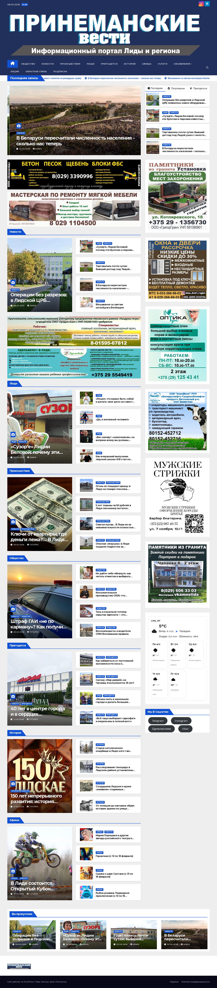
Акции (15, 71)
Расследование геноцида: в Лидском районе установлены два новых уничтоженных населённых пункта (114, 772)
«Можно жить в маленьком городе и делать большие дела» (112, 702)
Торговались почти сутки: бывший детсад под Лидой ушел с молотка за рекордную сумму (67, 140)
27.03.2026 (19, 807)
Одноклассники (161, 728)
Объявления (182, 64)
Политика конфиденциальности (195, 982)
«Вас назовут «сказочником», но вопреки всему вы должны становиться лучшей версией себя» (115, 442)
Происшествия (70, 64)
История (130, 64)
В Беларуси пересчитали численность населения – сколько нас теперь (183, 151)
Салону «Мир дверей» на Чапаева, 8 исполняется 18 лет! (115, 681)
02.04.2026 (21, 149)
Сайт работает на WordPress (20, 982)
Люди (90, 64)
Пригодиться (198, 88)
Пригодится (109, 64)
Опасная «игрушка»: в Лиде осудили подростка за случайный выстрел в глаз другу (112, 548)
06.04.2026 (19, 306)
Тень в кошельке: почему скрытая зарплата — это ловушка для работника (111, 614)
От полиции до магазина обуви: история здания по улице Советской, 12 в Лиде (115, 808)
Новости (48, 64)
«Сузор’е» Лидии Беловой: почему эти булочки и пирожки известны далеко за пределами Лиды (183, 119)
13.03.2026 (19, 719)
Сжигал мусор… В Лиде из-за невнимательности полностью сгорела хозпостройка (114, 527)
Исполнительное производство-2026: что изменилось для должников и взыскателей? (114, 597)
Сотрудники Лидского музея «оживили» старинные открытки (113, 789)
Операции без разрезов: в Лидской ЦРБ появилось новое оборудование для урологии (184, 103)
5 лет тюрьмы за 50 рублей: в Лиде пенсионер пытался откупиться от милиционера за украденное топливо (115, 510)
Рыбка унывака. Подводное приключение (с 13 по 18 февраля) (112, 896)
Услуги (162, 64)
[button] (207, 67)
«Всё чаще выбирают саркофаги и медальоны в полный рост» (115, 720)
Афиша (146, 64)
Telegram (158, 720)
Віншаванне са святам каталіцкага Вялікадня (110, 306)
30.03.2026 (19, 545)
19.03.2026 (19, 894)
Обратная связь (36, 71)
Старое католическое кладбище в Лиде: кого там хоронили (112, 751)
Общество (28, 64)
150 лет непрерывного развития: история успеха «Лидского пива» (39, 801)
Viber (185, 728)
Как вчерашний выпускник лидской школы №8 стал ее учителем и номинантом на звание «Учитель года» (113, 461)
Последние (155, 88)
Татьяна (33, 545)
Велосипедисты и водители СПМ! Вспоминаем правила (113, 633)
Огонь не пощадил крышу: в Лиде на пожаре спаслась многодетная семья (113, 489)
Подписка (60, 71)
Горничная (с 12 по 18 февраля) (114, 856)
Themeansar (61, 982)
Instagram (181, 720)
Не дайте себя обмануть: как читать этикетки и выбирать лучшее (113, 576)
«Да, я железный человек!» (112, 419)
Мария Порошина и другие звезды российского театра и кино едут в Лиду (114, 838)
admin (33, 149)
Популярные (176, 88)
